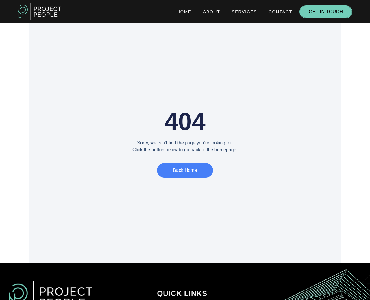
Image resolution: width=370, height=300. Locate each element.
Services (244, 11)
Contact (280, 11)
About (211, 11)
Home (184, 11)
